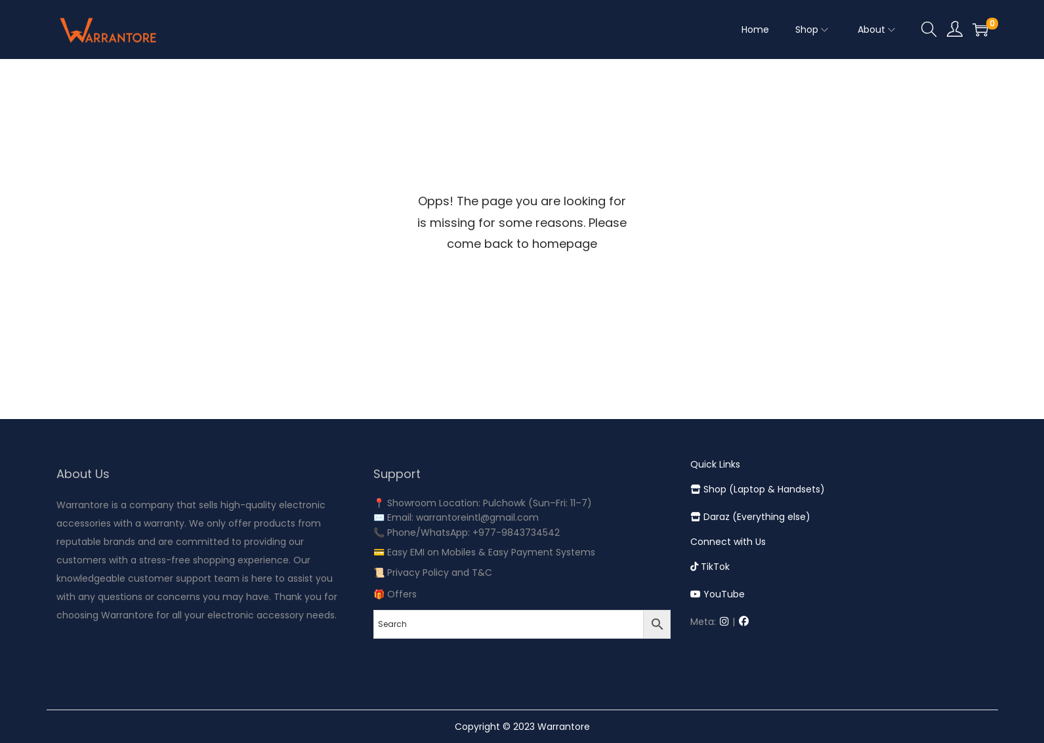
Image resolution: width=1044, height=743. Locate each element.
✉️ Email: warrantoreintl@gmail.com (456, 517)
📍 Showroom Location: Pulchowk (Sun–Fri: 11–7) (482, 503)
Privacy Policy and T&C (439, 572)
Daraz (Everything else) (750, 516)
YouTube (717, 594)
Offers (402, 594)
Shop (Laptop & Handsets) (757, 489)
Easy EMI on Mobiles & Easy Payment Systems (491, 552)
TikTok (710, 566)
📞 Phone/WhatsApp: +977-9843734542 (466, 532)
